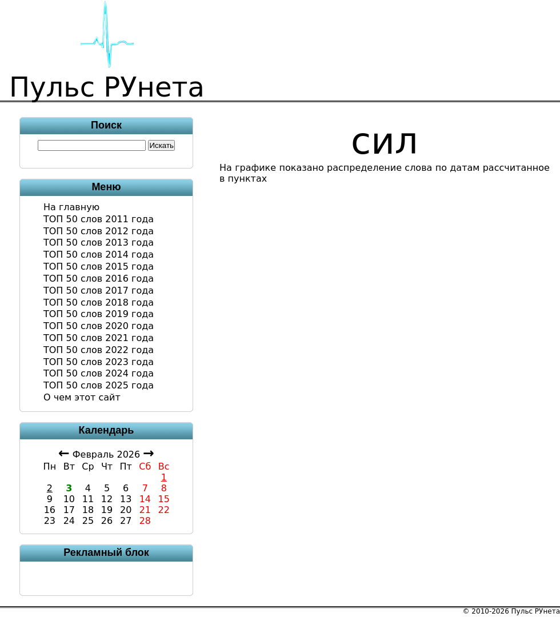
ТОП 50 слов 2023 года (98, 361)
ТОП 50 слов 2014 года (98, 254)
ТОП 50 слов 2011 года (98, 219)
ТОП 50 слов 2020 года (98, 325)
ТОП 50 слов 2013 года (98, 242)
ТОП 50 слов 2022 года (98, 349)
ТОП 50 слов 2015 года (98, 266)
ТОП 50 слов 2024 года (98, 373)
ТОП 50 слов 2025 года (98, 385)
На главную (71, 207)
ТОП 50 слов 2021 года (98, 337)
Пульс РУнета (535, 611)
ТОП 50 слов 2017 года (98, 290)
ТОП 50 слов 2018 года (98, 302)
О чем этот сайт (82, 397)
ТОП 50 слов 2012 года (98, 231)
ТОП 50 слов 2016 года (98, 278)
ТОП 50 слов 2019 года (98, 313)
